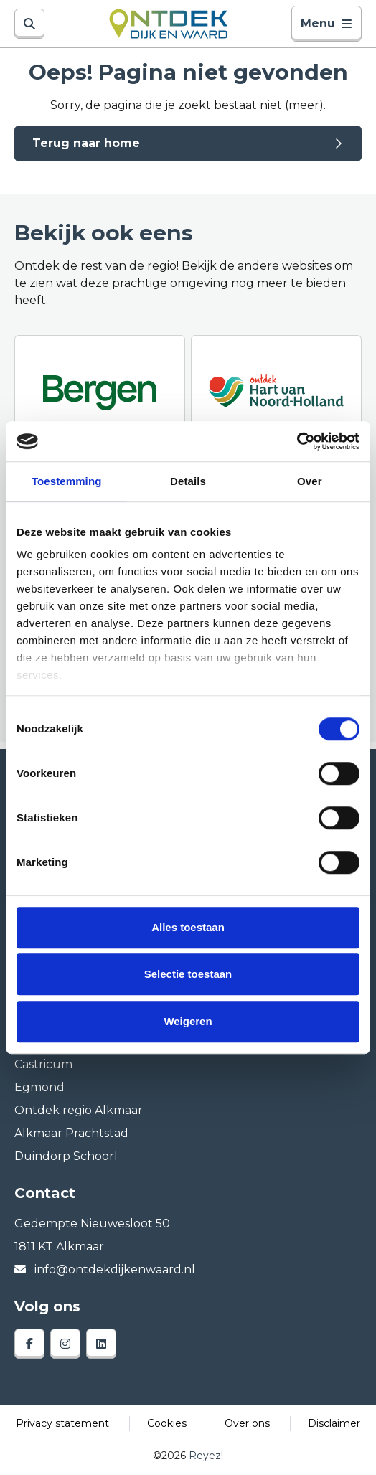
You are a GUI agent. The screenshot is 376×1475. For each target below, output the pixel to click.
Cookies (167, 1423)
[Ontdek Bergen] (99, 391)
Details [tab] (188, 481)
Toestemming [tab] (67, 481)
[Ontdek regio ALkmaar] (276, 391)
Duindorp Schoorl (66, 1156)
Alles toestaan (188, 927)
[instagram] (65, 1344)
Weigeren (188, 1021)
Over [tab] (309, 481)
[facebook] (29, 1344)
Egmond (39, 1087)
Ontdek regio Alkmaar (78, 1110)
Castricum (43, 1064)
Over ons (247, 1423)
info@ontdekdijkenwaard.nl (104, 1269)
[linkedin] (101, 1344)
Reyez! (206, 1455)
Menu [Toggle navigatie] (326, 23)
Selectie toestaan (188, 974)
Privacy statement (62, 1423)
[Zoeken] (29, 24)
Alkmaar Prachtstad (71, 1133)
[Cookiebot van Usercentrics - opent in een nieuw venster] (296, 441)
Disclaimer (334, 1423)
